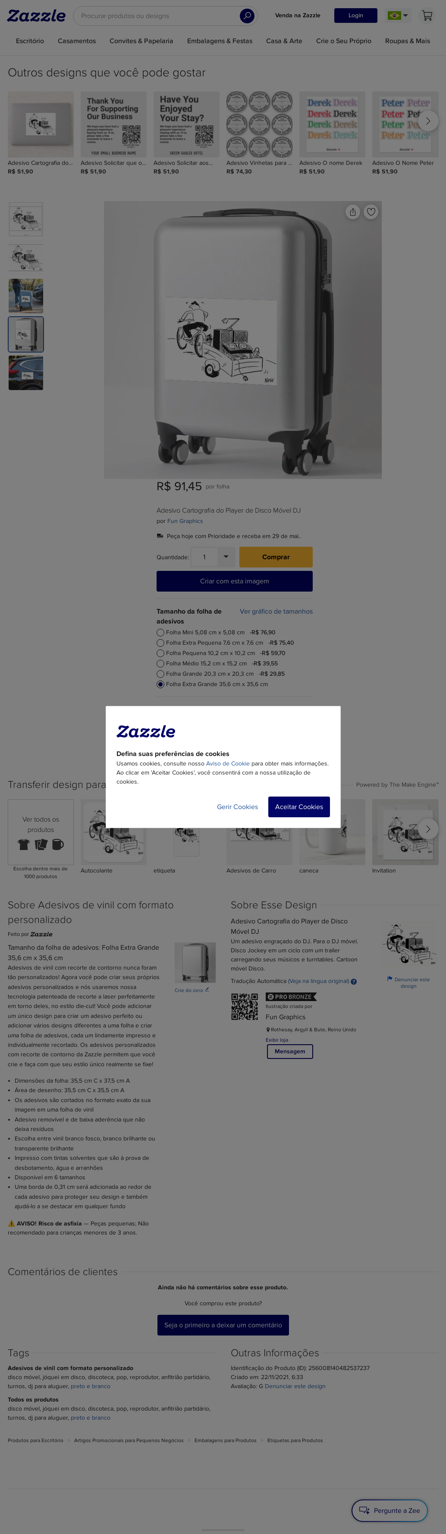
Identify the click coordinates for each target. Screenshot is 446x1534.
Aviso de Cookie (228, 763)
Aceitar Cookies (299, 807)
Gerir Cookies (237, 807)
